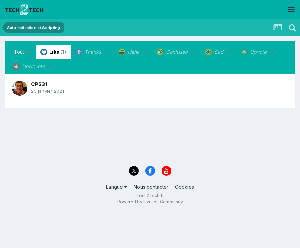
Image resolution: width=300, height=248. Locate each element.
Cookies (184, 187)
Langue (116, 187)
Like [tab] (53, 52)
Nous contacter (151, 187)
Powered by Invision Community (150, 201)
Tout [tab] (22, 52)
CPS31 (39, 84)
